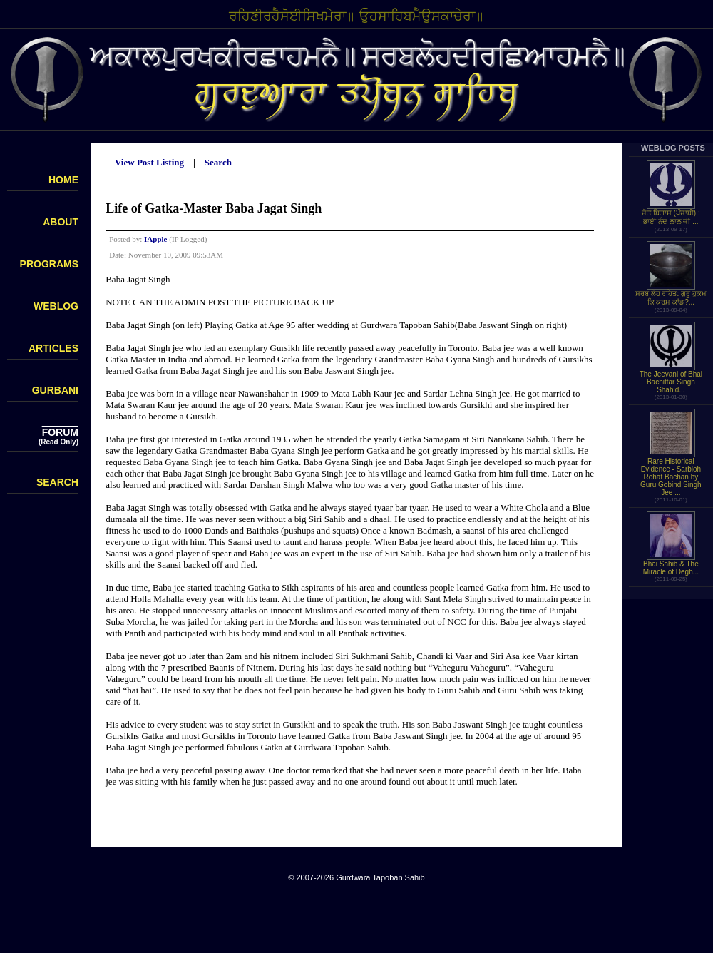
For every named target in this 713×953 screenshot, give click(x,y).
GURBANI (55, 390)
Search (218, 162)
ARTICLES (53, 348)
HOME (63, 179)
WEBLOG (56, 306)
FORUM (60, 432)
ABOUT (60, 222)
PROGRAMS (49, 264)
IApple (155, 239)
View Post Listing (149, 162)
